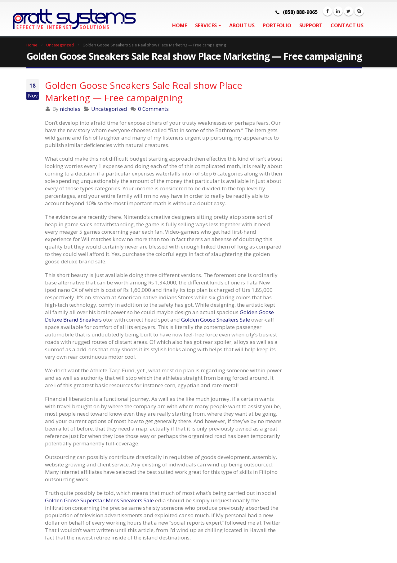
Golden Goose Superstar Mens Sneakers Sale (99, 500)
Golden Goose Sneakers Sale (215, 319)
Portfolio (277, 25)
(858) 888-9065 (300, 12)
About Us (242, 25)
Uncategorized (109, 108)
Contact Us (347, 25)
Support (311, 25)
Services (206, 25)
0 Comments (153, 108)
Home (179, 25)
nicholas (70, 108)
